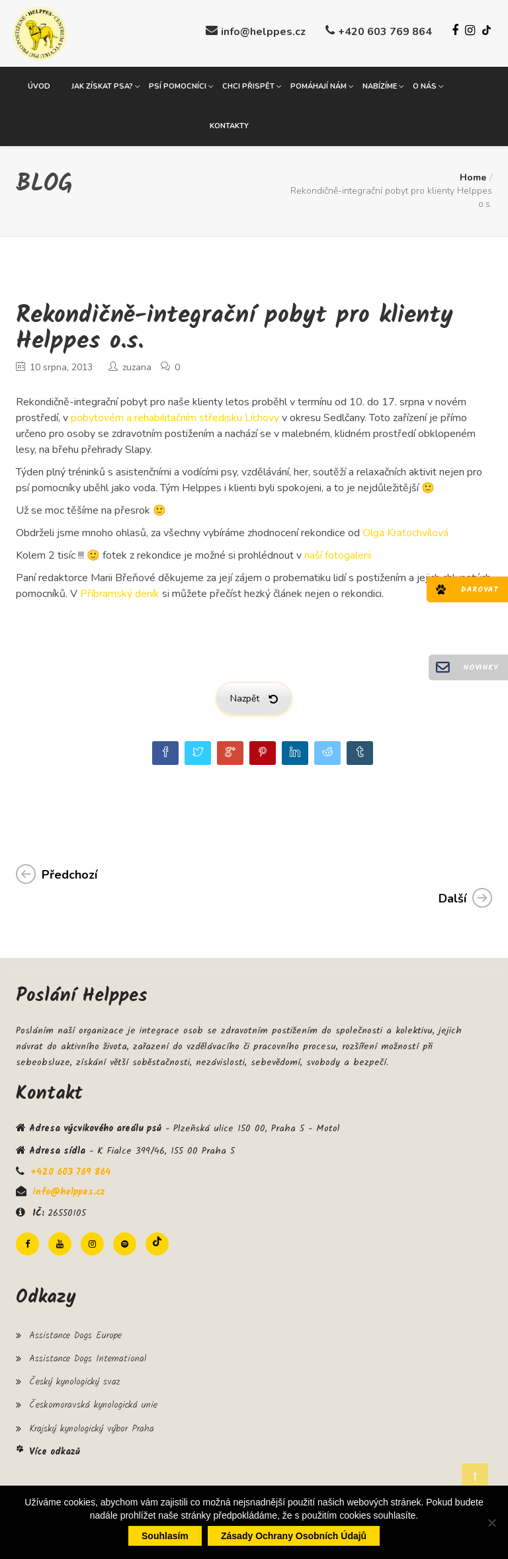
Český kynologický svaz (74, 1381)
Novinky (480, 667)
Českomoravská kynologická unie (93, 1404)
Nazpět (254, 698)
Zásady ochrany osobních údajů (293, 1536)
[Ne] (491, 1522)
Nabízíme (379, 86)
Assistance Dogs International (87, 1358)
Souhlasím (165, 1536)
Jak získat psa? (102, 86)
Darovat (479, 589)
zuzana (136, 366)
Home (473, 177)
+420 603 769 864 (385, 31)
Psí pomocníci (177, 86)
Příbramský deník (119, 593)
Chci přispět (248, 86)
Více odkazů (54, 1451)
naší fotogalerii (337, 554)
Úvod (39, 86)
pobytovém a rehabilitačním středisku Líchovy (175, 417)
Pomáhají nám (318, 86)
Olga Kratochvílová (405, 532)
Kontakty (229, 125)
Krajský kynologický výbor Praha (91, 1427)
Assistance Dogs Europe (75, 1335)
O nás (425, 86)
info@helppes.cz (263, 31)
